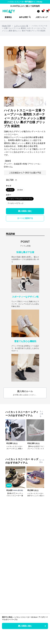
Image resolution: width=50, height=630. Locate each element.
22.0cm (10, 190)
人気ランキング (42, 17)
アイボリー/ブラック (16, 203)
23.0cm (20, 190)
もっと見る (41, 413)
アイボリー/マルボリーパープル (19, 199)
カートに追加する (25, 218)
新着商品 (8, 17)
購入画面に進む (25, 211)
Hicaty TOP (6, 26)
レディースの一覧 (21, 26)
